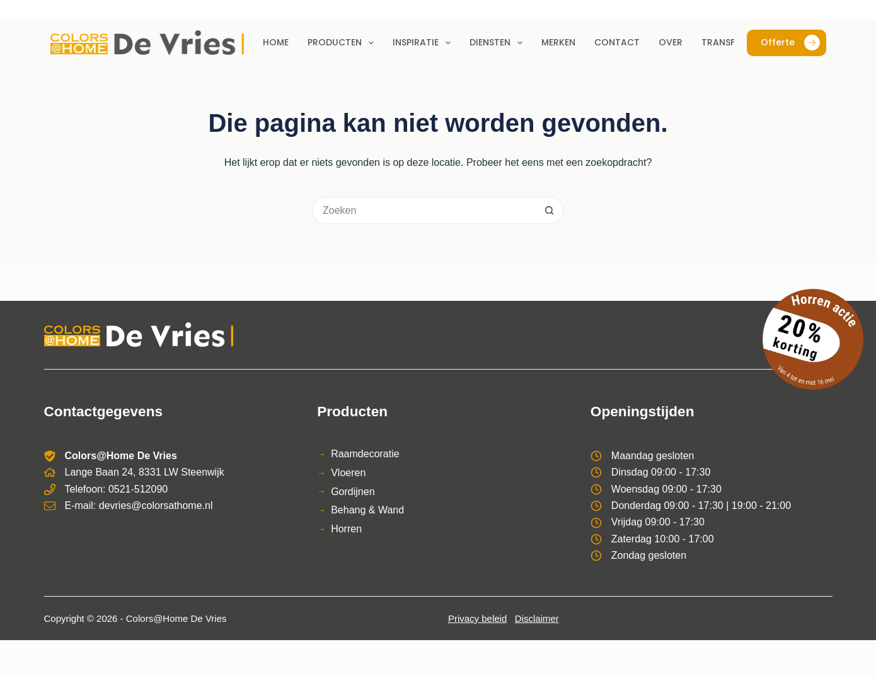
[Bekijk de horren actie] (813, 339)
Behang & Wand (367, 510)
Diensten (498, 42)
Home (276, 42)
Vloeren (348, 472)
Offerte (790, 42)
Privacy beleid (477, 618)
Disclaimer (537, 618)
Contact (617, 42)
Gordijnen (352, 491)
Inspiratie (424, 42)
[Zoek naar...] (424, 210)
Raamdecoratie (365, 453)
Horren (346, 528)
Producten (343, 42)
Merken (558, 42)
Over (671, 42)
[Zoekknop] (550, 210)
